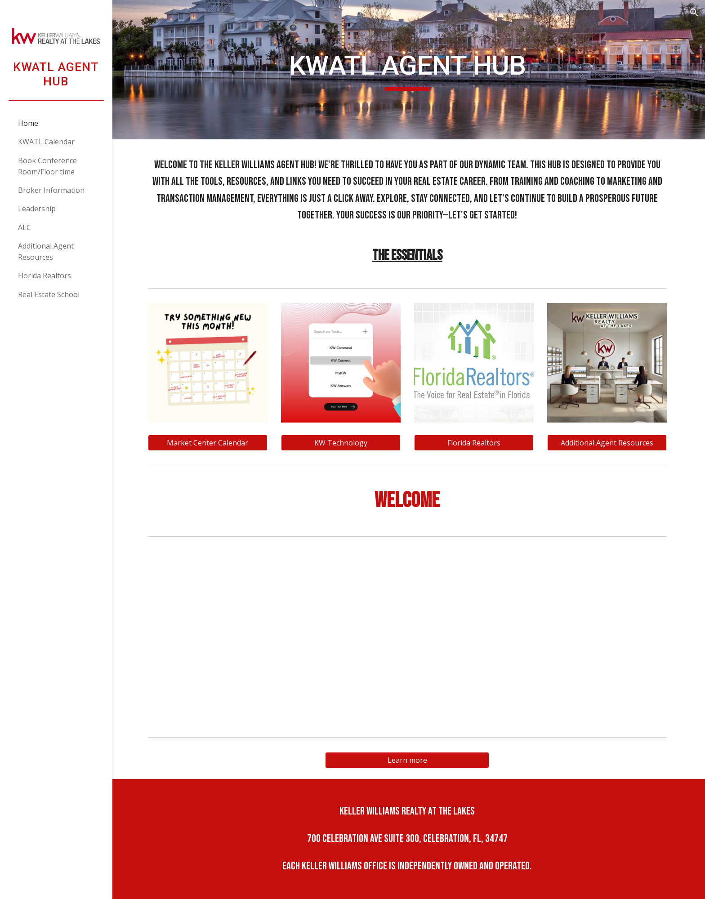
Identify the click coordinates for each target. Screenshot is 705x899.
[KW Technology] (342, 443)
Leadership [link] (37, 209)
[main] (409, 69)
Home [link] (28, 123)
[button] (694, 12)
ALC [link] (24, 227)
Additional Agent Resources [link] (46, 251)
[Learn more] (408, 760)
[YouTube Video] (408, 637)
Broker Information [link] (51, 190)
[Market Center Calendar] (209, 443)
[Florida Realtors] (475, 443)
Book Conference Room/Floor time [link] (47, 166)
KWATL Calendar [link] (46, 142)
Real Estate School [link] (49, 294)
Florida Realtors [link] (44, 275)
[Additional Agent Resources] (608, 443)
